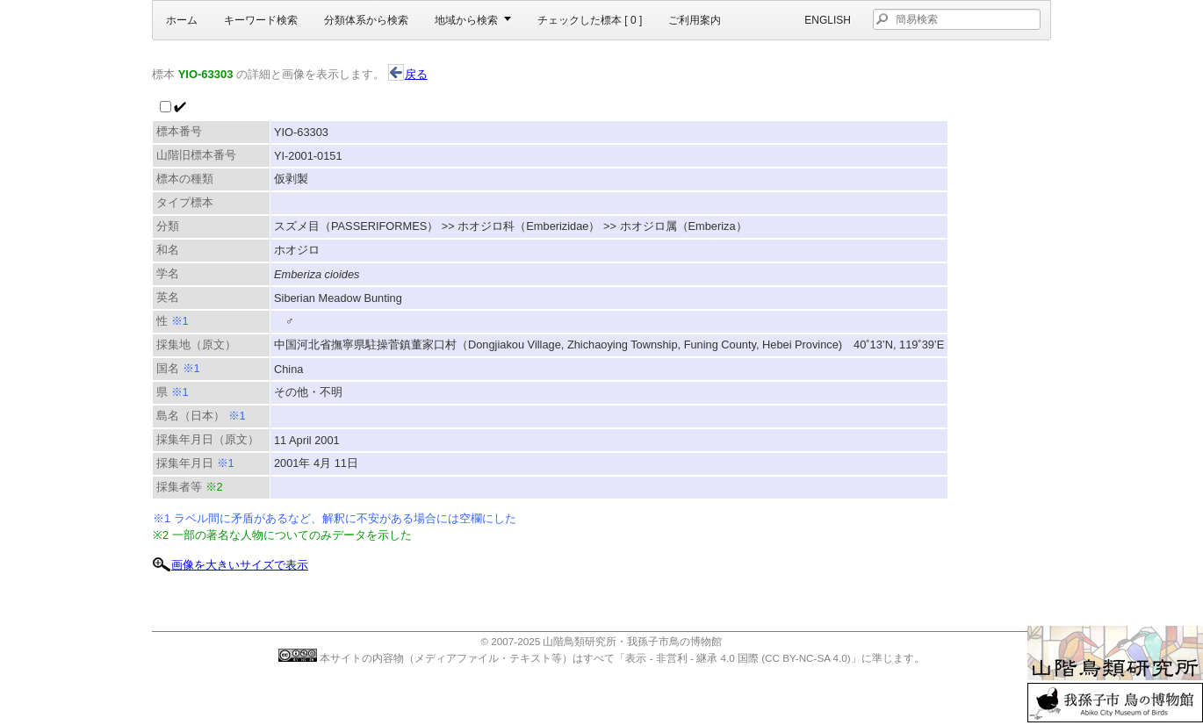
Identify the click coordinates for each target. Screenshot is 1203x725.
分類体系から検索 (366, 20)
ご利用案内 (694, 20)
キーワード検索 (261, 20)
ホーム (182, 20)
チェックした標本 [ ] (589, 20)
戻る (408, 74)
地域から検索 (466, 20)
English (827, 20)
